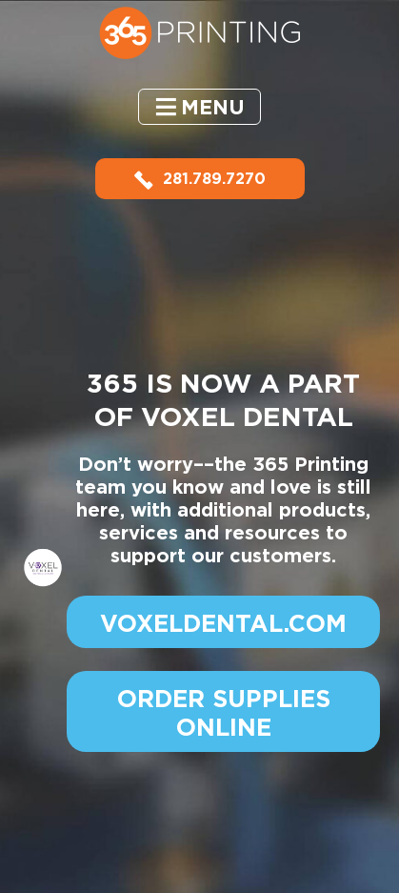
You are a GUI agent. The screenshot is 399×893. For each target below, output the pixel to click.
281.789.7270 (200, 179)
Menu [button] (213, 107)
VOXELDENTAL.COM (223, 623)
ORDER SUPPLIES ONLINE (223, 712)
